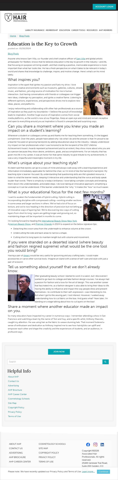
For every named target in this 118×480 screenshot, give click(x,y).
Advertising (13, 385)
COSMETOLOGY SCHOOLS (52, 444)
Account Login (104, 6)
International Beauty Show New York (59, 221)
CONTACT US (16, 448)
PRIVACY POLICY (47, 457)
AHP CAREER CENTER (20, 461)
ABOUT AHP (15, 444)
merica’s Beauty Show (20, 224)
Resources (92, 30)
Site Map (12, 403)
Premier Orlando (44, 224)
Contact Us (13, 381)
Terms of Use (14, 416)
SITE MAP (43, 448)
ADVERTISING (16, 453)
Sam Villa (80, 58)
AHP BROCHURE (17, 457)
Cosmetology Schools (19, 398)
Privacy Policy (15, 412)
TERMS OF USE (46, 461)
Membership (52, 30)
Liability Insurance (34, 30)
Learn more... (88, 471)
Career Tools (78, 30)
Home (13, 36)
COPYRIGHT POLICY (49, 453)
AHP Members (105, 30)
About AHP (13, 376)
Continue (103, 471)
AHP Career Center (17, 394)
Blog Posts (24, 36)
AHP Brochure (15, 390)
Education (64, 30)
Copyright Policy (16, 407)
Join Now (59, 351)
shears (26, 255)
